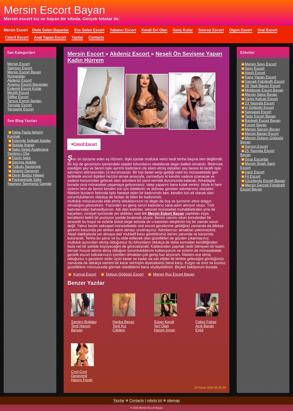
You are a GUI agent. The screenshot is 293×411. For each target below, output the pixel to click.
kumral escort (84, 274)
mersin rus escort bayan (174, 274)
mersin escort (18, 64)
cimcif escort (85, 144)
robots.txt (154, 401)
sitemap (173, 401)
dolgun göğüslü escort (125, 274)
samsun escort (19, 68)
